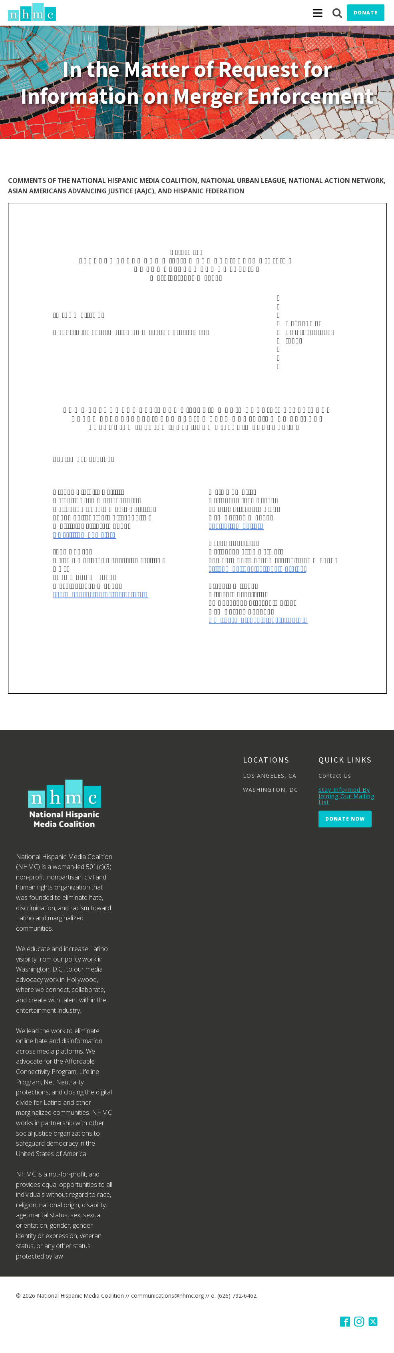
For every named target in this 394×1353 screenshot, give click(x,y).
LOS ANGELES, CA (269, 776)
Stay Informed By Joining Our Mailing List (346, 796)
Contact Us (334, 776)
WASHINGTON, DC (270, 790)
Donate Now (345, 818)
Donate (366, 12)
